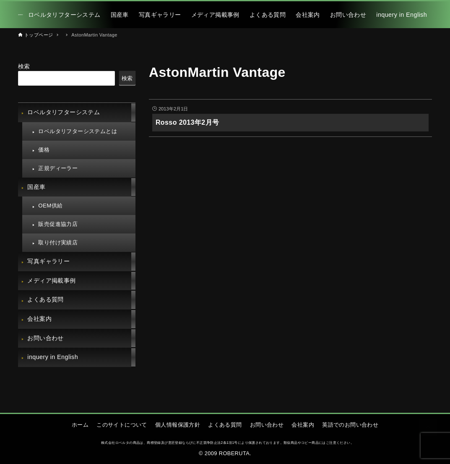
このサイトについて (121, 425)
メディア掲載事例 (51, 280)
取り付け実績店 (58, 242)
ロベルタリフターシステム (63, 112)
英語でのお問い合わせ (350, 425)
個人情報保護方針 (177, 425)
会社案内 (39, 318)
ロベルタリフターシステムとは (77, 131)
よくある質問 (45, 299)
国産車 (36, 187)
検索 (24, 66)
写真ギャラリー (48, 261)
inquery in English (52, 357)
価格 (43, 150)
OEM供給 (50, 205)
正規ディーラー (58, 168)
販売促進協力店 (58, 224)
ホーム (80, 425)
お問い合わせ (45, 338)
